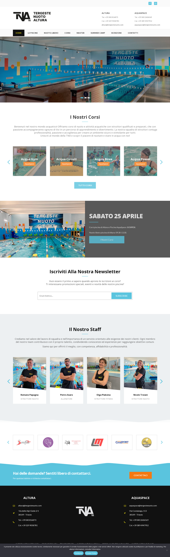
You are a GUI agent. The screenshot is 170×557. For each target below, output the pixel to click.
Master (80, 33)
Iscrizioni (116, 33)
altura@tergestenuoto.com (112, 25)
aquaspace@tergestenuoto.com (147, 25)
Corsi (67, 33)
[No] (167, 550)
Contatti (133, 33)
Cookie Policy (91, 553)
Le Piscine (33, 33)
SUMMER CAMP (98, 33)
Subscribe (122, 295)
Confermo (78, 553)
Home (19, 33)
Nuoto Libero (51, 33)
